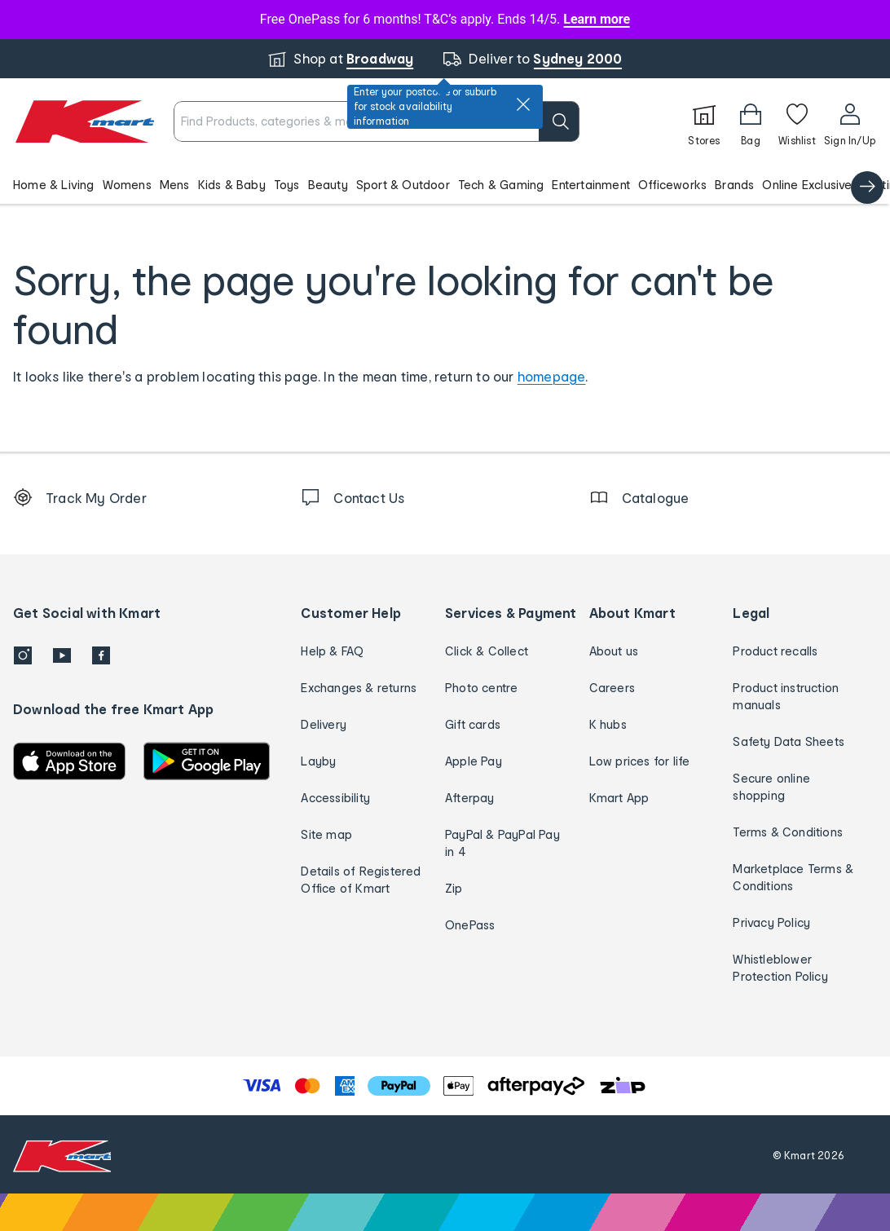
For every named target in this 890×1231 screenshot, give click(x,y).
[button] (445, 184)
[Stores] (704, 121)
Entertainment (591, 185)
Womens (127, 185)
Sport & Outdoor (403, 185)
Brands (734, 185)
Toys (287, 185)
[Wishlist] (797, 121)
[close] (523, 104)
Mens (175, 185)
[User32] (849, 121)
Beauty (328, 185)
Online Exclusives (809, 185)
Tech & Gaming (501, 185)
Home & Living (54, 185)
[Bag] (750, 121)
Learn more (596, 19)
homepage (552, 376)
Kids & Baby (232, 185)
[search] (559, 121)
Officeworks (672, 185)
